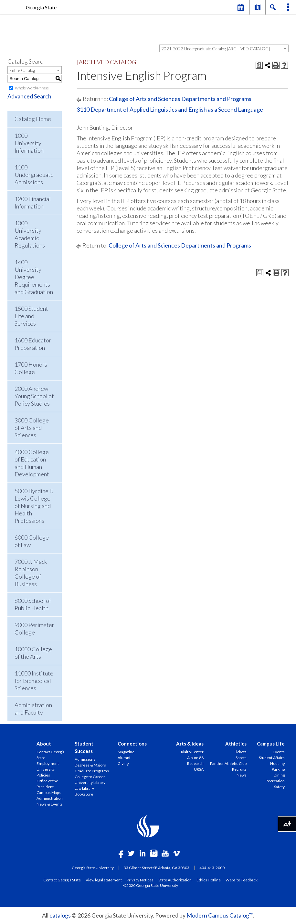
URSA (199, 769)
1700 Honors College (31, 368)
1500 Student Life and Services (31, 316)
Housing (277, 763)
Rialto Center (192, 751)
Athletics (236, 743)
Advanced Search (29, 96)
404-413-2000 (212, 867)
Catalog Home (33, 118)
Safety (279, 786)
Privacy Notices (140, 880)
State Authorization (175, 880)
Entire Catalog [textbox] (22, 70)
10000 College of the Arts (33, 652)
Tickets (240, 751)
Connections (132, 743)
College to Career (90, 776)
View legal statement (104, 880)
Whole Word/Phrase (32, 88)
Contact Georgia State (51, 754)
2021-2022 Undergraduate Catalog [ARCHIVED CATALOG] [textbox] (215, 48)
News (242, 775)
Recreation (275, 780)
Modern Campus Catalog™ (219, 915)
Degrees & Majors (90, 765)
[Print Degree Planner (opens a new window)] (259, 65)
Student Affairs (272, 757)
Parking (278, 769)
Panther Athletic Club (228, 763)
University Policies (46, 772)
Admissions (85, 759)
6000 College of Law (32, 541)
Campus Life (271, 743)
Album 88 (195, 757)
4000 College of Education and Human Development (32, 463)
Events (279, 751)
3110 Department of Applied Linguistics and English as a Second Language (170, 109)
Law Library (84, 788)
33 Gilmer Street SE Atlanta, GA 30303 (156, 867)
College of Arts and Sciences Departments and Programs (180, 98)
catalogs (60, 915)
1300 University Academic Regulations (30, 234)
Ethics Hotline (208, 880)
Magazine (126, 751)
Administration (50, 798)
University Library (90, 782)
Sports (241, 757)
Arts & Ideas (190, 743)
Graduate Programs (92, 770)
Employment (48, 763)
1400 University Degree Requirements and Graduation (34, 277)
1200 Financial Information (33, 202)
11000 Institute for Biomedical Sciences (34, 681)
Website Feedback (242, 880)
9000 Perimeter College (34, 628)
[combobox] (224, 48)
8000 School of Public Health (33, 604)
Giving (123, 763)
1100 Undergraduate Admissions (34, 175)
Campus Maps (49, 792)
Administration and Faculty (33, 708)
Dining (279, 775)
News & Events (50, 804)
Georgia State (41, 7)
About (44, 743)
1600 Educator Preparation (33, 344)
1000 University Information (29, 143)
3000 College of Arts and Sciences (32, 428)
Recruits (239, 769)
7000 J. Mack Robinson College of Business (31, 572)
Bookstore (84, 794)
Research (195, 763)
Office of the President (47, 783)
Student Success (84, 747)
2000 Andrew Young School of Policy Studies (34, 396)
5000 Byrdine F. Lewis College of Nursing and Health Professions (34, 505)
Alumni (124, 757)
